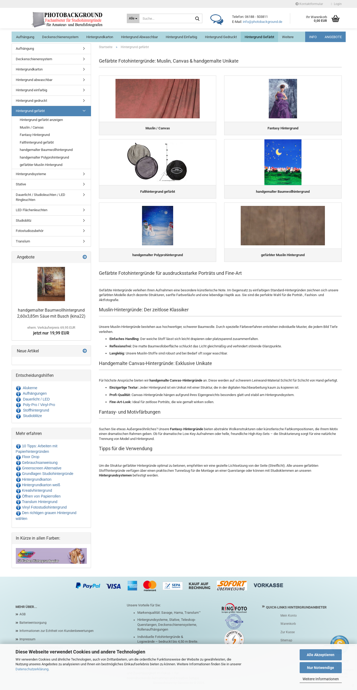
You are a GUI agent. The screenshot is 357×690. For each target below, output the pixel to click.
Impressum (27, 639)
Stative (21, 184)
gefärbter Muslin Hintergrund (41, 165)
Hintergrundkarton (99, 37)
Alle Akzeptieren (320, 655)
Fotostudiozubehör (29, 231)
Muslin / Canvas (32, 127)
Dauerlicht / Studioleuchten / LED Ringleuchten (40, 197)
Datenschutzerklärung (32, 669)
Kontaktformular (309, 4)
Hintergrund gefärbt (259, 37)
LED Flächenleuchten (31, 210)
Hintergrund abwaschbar (139, 37)
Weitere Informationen (321, 679)
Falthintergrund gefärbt (37, 142)
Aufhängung (25, 37)
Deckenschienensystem (60, 37)
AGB (22, 614)
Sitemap (286, 640)
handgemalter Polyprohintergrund (44, 157)
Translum (23, 241)
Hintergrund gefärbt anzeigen (41, 120)
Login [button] (336, 4)
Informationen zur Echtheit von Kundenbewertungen (56, 631)
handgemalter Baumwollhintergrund (46, 150)
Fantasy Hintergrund (35, 135)
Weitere (288, 37)
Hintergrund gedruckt (221, 37)
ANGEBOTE (333, 37)
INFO (313, 37)
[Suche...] (133, 18)
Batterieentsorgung (33, 623)
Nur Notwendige (320, 668)
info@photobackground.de (262, 22)
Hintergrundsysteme (31, 174)
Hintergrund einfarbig (181, 37)
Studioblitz (23, 220)
